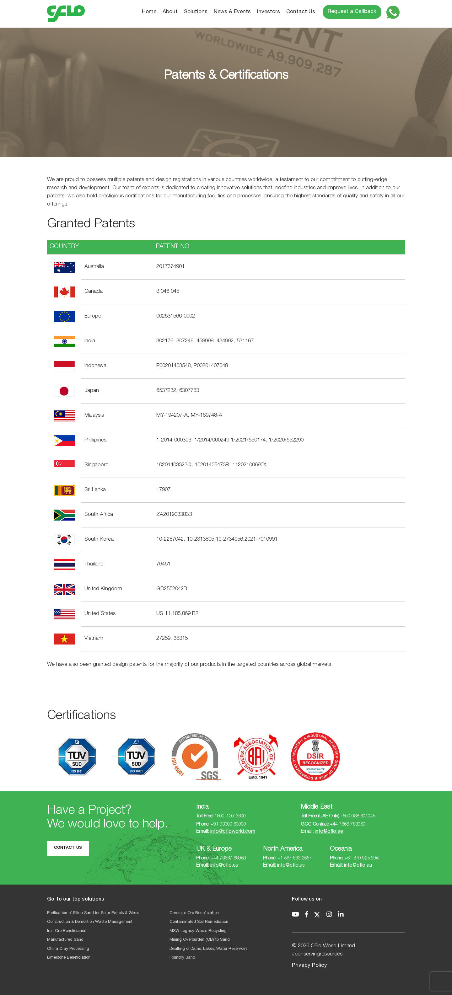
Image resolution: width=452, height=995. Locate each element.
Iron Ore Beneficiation (66, 931)
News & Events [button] (232, 12)
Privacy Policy (309, 965)
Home (149, 12)
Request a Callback (352, 11)
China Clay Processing (68, 949)
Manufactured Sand (65, 940)
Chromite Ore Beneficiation (194, 913)
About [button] (170, 12)
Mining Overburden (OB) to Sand (200, 940)
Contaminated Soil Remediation (199, 922)
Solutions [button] (195, 12)
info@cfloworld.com (232, 831)
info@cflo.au (358, 865)
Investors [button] (268, 12)
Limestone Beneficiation (68, 958)
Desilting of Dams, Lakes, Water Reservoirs (208, 949)
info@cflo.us (291, 865)
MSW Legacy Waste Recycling (198, 931)
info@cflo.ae (329, 831)
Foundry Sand (182, 958)
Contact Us (300, 12)
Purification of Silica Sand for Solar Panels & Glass (93, 913)
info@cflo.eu (224, 865)
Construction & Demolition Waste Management (89, 922)
